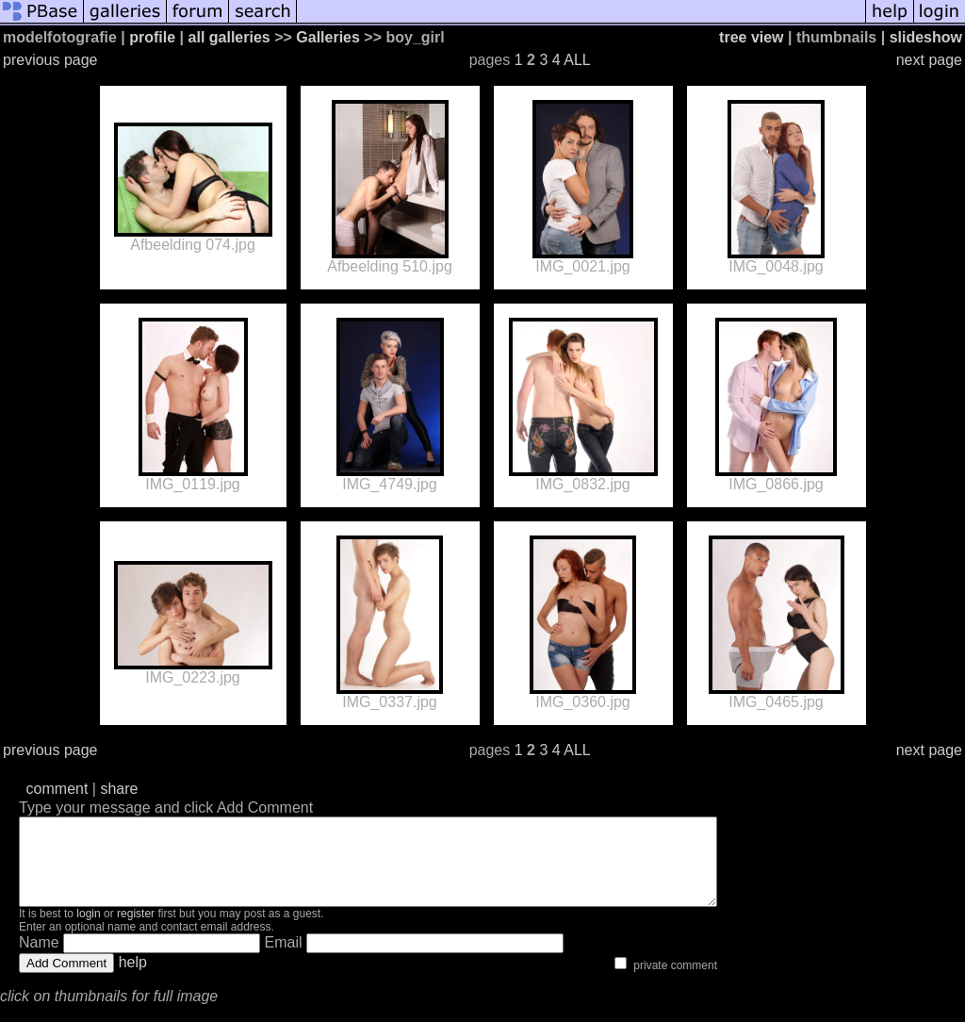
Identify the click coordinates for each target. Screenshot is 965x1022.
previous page (50, 60)
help (133, 979)
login (88, 930)
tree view (751, 37)
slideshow (926, 37)
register (136, 930)
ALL (577, 60)
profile (152, 37)
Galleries (328, 37)
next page (929, 60)
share (119, 789)
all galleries (229, 37)
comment (57, 789)
